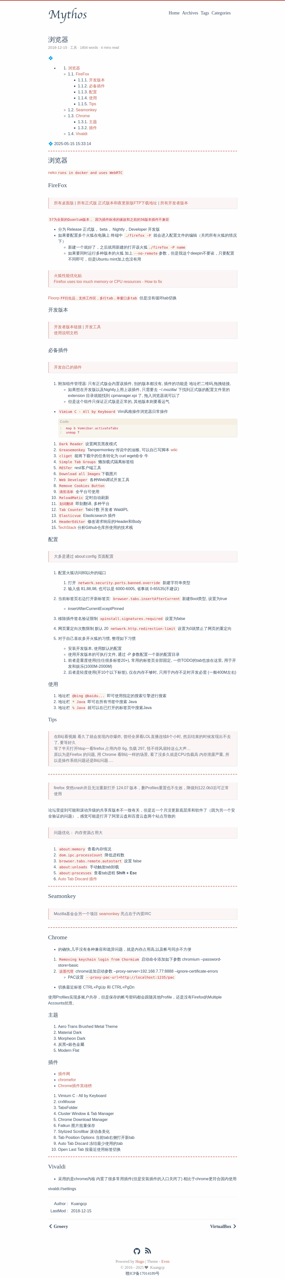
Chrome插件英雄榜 (75, 1086)
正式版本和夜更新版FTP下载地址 (127, 203)
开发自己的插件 (68, 367)
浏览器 (74, 68)
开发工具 (93, 327)
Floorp (53, 298)
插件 (93, 128)
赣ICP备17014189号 (142, 1273)
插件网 (64, 1074)
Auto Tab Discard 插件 (77, 879)
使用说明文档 (66, 333)
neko (52, 172)
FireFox (82, 74)
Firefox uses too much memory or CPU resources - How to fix (108, 281)
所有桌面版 (64, 203)
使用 (93, 98)
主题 (93, 122)
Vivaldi (81, 134)
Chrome (83, 116)
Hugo (139, 1261)
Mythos (67, 15)
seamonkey (109, 914)
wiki (174, 450)
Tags (205, 12)
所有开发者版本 (174, 203)
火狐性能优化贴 (68, 276)
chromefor (67, 1080)
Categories (221, 12)
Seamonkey (86, 110)
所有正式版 (87, 203)
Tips (92, 104)
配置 (93, 92)
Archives (190, 12)
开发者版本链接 (68, 327)
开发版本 (97, 80)
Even (165, 1261)
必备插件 (97, 86)
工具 (73, 48)
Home (174, 12)
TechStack (67, 527)
